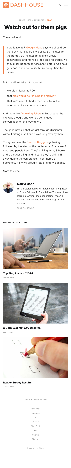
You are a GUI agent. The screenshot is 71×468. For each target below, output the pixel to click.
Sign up (35, 439)
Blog (49, 20)
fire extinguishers (31, 113)
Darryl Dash (25, 184)
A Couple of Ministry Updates (22, 327)
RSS (35, 430)
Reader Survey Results (17, 382)
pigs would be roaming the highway (34, 95)
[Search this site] (60, 5)
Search (35, 435)
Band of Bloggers (37, 142)
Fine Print (35, 426)
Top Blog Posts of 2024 (18, 273)
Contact (35, 421)
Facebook (35, 408)
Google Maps (34, 47)
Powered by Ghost (35, 448)
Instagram (35, 413)
